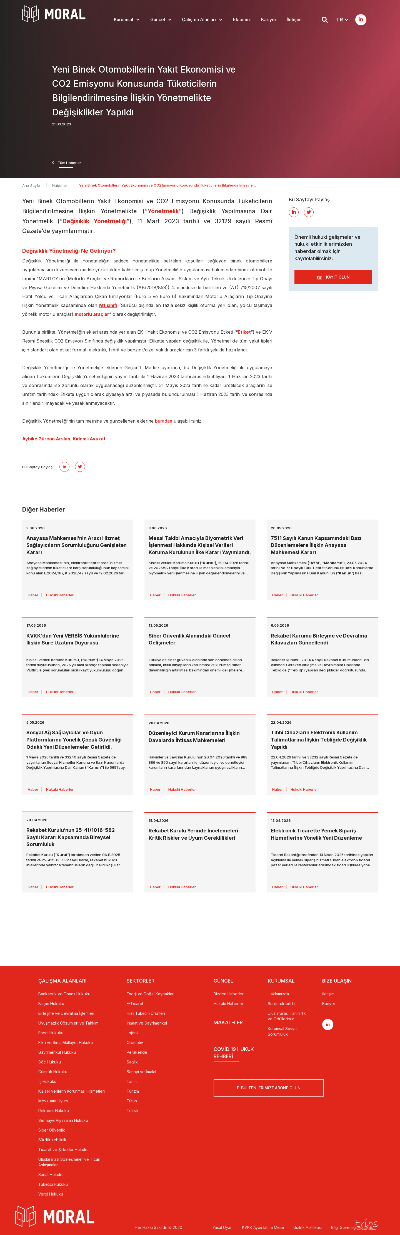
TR (339, 20)
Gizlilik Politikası (307, 1227)
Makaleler (228, 1022)
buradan (163, 421)
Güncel (157, 19)
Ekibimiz (242, 19)
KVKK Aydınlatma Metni (263, 1227)
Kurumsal (123, 19)
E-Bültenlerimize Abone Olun (269, 1088)
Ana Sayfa (31, 185)
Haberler (59, 185)
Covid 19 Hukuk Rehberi (234, 1052)
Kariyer (268, 19)
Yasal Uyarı (222, 1227)
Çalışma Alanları (199, 19)
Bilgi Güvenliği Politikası (352, 1227)
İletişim (294, 19)
